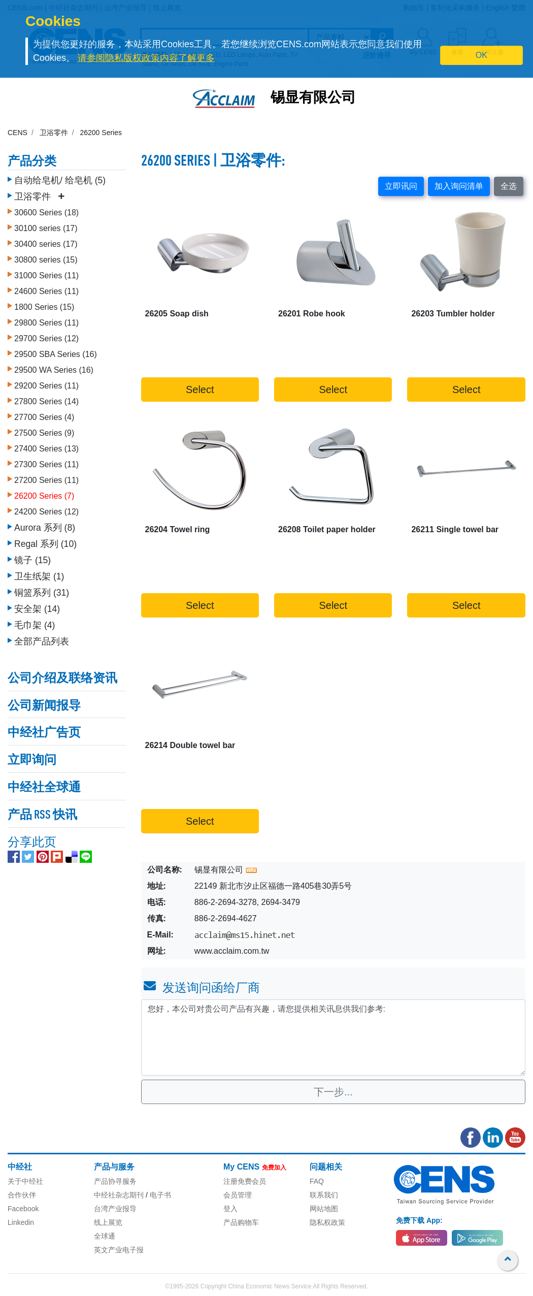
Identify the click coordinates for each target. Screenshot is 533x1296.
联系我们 (324, 1195)
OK (481, 55)
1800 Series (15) (44, 304)
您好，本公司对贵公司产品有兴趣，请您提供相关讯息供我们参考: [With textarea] (333, 1037)
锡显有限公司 (313, 98)
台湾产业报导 (115, 1209)
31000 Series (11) (46, 273)
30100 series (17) (46, 225)
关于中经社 (25, 1181)
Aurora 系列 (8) (44, 525)
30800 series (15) (46, 257)
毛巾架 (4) (34, 623)
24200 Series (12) (46, 509)
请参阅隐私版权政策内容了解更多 (146, 58)
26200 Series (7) (44, 493)
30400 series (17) (46, 241)
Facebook (23, 1209)
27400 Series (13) (46, 446)
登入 (230, 1209)
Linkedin (21, 1222)
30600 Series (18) (46, 210)
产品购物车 (241, 1222)
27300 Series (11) (46, 462)
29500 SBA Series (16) (55, 351)
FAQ (317, 1181)
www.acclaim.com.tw (232, 951)
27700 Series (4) (44, 414)
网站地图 (324, 1209)
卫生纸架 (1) (39, 574)
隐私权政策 (327, 1222)
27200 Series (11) (46, 477)
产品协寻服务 (115, 1181)
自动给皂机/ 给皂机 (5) (60, 178)
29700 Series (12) (46, 336)
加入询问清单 (459, 186)
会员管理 (237, 1195)
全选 (509, 186)
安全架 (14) (37, 606)
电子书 (160, 1195)
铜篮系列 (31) (41, 590)
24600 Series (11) (46, 288)
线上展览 (108, 1222)
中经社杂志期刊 (119, 1195)
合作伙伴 (22, 1195)
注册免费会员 (244, 1181)
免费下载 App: (419, 1220)
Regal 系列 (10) (45, 541)
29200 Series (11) (46, 383)
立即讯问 (401, 186)
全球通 (104, 1236)
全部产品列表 (41, 639)
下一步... (333, 1091)
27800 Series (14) (46, 399)
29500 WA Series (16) (53, 367)
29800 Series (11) (46, 320)
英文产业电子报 (119, 1250)
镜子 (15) (32, 558)
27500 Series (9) (44, 430)
